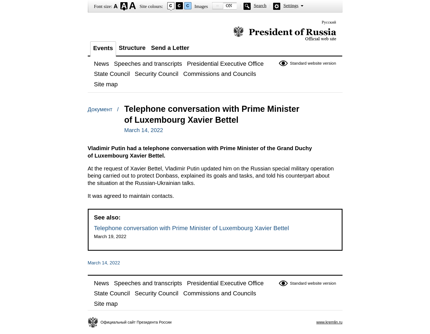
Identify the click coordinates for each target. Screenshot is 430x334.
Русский (329, 22)
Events (103, 48)
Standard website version (313, 63)
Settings (290, 5)
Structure (132, 47)
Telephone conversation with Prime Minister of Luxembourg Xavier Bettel (191, 228)
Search (260, 5)
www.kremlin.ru (329, 322)
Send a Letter (170, 47)
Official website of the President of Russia (284, 33)
